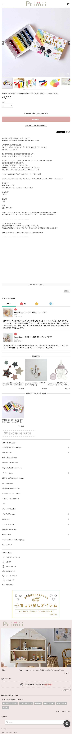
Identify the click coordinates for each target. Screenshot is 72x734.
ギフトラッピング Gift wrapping (13, 540)
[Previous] (3, 43)
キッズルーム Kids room (10, 499)
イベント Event (7, 473)
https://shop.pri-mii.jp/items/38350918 (29, 232)
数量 (3, 102)
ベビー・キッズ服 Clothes (11, 493)
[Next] (69, 43)
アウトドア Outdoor (9, 509)
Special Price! (7, 545)
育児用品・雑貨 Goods (10, 463)
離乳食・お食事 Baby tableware (13, 478)
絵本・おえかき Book (9, 458)
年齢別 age (6, 519)
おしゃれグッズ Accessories (12, 468)
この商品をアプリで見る (36, 285)
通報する (66, 291)
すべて (9, 303)
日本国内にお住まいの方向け (36, 126)
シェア (68, 132)
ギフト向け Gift (7, 483)
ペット (4, 504)
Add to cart (36, 119)
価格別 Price (6, 534)
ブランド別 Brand (8, 524)
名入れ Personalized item (11, 488)
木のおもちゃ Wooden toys (11, 447)
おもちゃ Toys (7, 452)
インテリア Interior (8, 514)
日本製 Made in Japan (9, 529)
